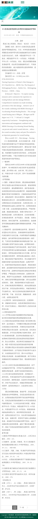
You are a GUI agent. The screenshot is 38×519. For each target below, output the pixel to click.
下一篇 (22, 507)
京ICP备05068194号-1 (12, 517)
